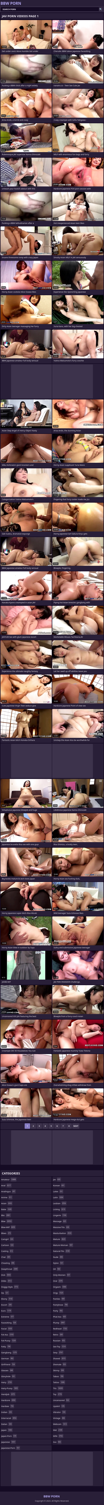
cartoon (7, 1245)
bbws (6, 1233)
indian (6, 1412)
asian (6, 1203)
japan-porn (9, 1436)
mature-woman (63, 1245)
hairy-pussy (9, 1388)
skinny (58, 1370)
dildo (6, 1281)
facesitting (9, 1323)
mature (59, 1239)
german (7, 1358)
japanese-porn (10, 1448)
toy (57, 1394)
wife (58, 1436)
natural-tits (61, 1251)
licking (59, 1209)
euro (6, 1311)
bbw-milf (8, 1227)
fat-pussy (8, 1341)
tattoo (59, 1382)
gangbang (9, 1352)
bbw (6, 1221)
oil (57, 1269)
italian (6, 1424)
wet (58, 1430)
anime (6, 1197)
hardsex (7, 1406)
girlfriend (8, 1364)
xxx (57, 1442)
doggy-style (10, 1287)
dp (5, 1293)
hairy (6, 1382)
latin (58, 1197)
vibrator (59, 1412)
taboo (58, 1376)
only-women (62, 1275)
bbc (6, 1215)
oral (58, 1281)
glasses (7, 1370)
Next (75, 1126)
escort (6, 1305)
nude (58, 1257)
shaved (59, 1358)
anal (6, 1185)
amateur (9, 1179)
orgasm (60, 1287)
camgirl (7, 1239)
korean (59, 1185)
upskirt (59, 1406)
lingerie (60, 1215)
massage (60, 1221)
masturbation (62, 1233)
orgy (58, 1293)
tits (58, 1388)
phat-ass (59, 1317)
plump (59, 1323)
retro (58, 1335)
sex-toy (59, 1346)
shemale (59, 1364)
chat (6, 1257)
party (58, 1311)
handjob (8, 1394)
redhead (60, 1329)
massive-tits (61, 1227)
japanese (8, 1442)
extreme (7, 1317)
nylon (58, 1263)
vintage (59, 1418)
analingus (8, 1191)
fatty (6, 1346)
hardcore (8, 1400)
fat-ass (7, 1335)
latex (58, 1191)
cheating (8, 1263)
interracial (9, 1418)
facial (7, 1329)
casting (7, 1251)
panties (59, 1299)
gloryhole (8, 1376)
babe (6, 1209)
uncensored (61, 1400)
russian (59, 1341)
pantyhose (60, 1305)
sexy (58, 1352)
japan (7, 1430)
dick (6, 1275)
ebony (7, 1299)
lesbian (59, 1203)
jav (57, 1179)
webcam (60, 1424)
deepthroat (9, 1269)
